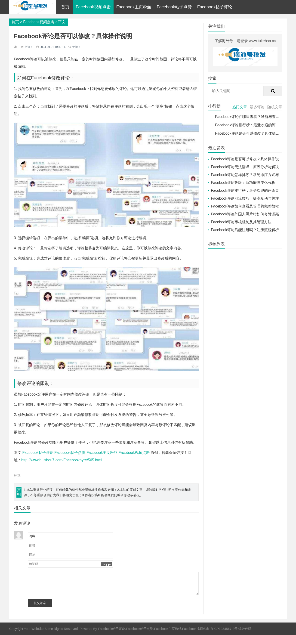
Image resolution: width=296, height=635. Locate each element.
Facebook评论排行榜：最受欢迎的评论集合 (251, 125)
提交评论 (40, 603)
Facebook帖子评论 (214, 7)
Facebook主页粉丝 (133, 7)
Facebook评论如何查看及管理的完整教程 (245, 206)
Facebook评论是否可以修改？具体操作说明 (251, 133)
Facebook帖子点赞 (174, 7)
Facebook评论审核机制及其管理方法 (241, 222)
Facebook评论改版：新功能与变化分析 (243, 183)
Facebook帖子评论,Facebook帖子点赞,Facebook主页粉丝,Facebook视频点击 (85, 453)
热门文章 (239, 107)
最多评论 (257, 107)
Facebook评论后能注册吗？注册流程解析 (245, 230)
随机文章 (274, 107)
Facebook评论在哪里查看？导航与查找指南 (251, 117)
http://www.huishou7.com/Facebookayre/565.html (61, 460)
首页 (65, 7)
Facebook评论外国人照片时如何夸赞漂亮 (245, 214)
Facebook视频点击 (93, 7)
